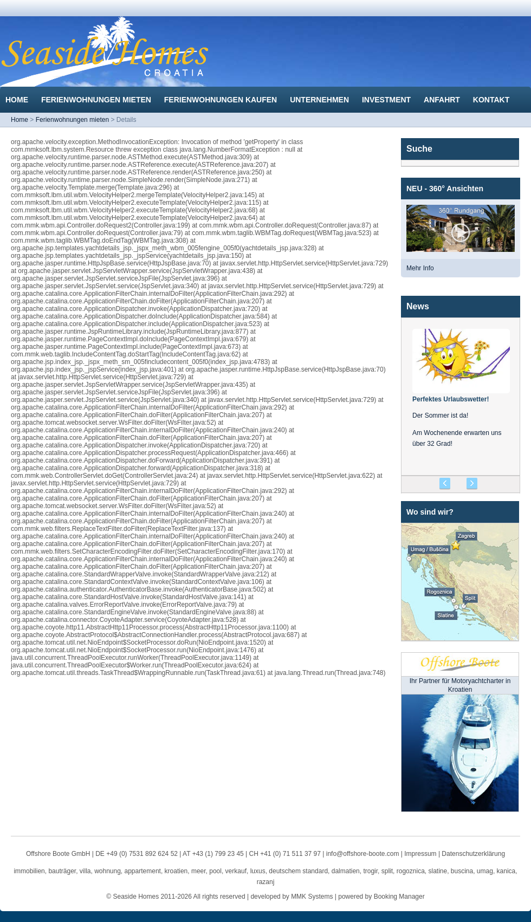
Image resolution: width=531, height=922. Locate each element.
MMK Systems (312, 896)
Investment (387, 99)
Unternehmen (320, 99)
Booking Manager (399, 896)
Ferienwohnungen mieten (97, 99)
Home (17, 99)
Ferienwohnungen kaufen (221, 99)
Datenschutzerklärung (473, 854)
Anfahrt (443, 99)
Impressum (420, 854)
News (417, 306)
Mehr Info (420, 268)
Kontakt (492, 99)
